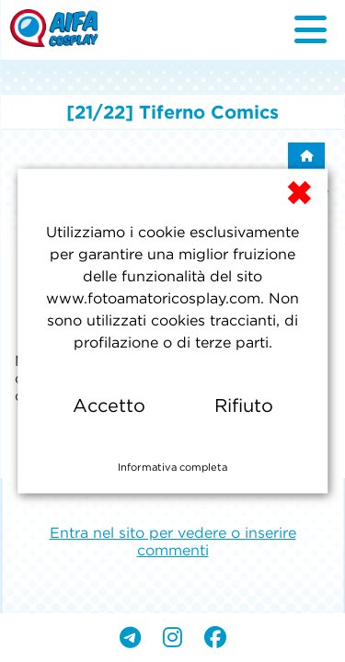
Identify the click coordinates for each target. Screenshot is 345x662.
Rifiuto (243, 405)
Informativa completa (172, 467)
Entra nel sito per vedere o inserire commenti (173, 541)
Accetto (109, 405)
